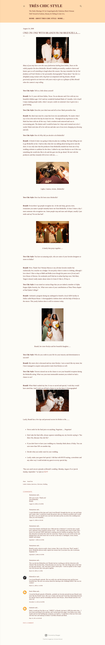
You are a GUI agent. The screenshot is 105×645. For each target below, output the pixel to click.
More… (61, 18)
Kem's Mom (32, 591)
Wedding (45, 484)
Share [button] (24, 481)
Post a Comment (28, 623)
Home (31, 18)
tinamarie (32, 607)
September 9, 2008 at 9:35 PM (36, 554)
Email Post (30, 481)
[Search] (81, 6)
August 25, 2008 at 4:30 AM (36, 520)
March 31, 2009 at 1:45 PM (36, 585)
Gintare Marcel (58, 639)
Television (39, 484)
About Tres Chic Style (45, 18)
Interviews (34, 484)
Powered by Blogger (52, 635)
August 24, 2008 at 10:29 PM (36, 504)
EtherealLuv (32, 576)
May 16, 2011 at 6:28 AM (35, 618)
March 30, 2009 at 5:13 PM (36, 571)
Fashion (29, 484)
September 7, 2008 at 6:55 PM (36, 540)
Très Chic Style (45, 6)
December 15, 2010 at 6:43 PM (36, 602)
